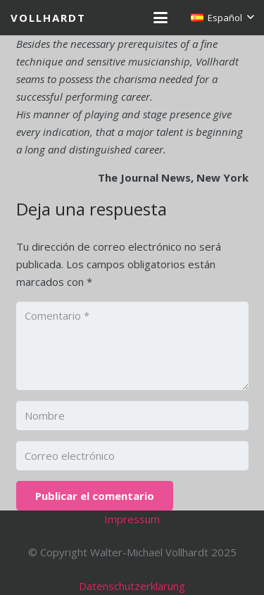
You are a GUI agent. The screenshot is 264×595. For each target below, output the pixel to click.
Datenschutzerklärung (132, 586)
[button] (160, 18)
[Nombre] (132, 415)
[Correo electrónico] (132, 455)
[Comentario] (132, 345)
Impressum (132, 519)
